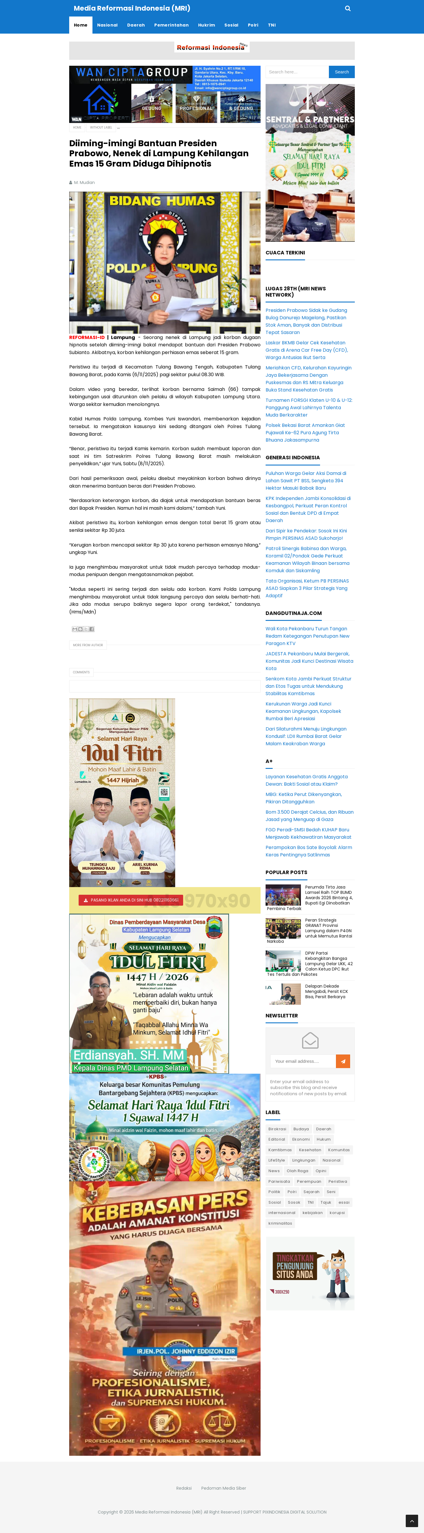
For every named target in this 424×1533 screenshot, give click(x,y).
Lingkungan (304, 1160)
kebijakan (313, 1212)
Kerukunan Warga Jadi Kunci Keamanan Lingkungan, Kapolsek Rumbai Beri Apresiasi (303, 711)
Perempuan (309, 1181)
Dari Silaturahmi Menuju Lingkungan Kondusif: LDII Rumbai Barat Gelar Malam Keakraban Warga (306, 736)
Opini (321, 1171)
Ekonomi (301, 1139)
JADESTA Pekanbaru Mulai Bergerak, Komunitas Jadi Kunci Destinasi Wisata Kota (309, 661)
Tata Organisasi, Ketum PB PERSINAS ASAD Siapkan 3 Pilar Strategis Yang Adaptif (307, 588)
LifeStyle (277, 1160)
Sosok (294, 1202)
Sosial (275, 1202)
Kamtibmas (280, 1150)
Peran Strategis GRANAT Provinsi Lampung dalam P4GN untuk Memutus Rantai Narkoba (309, 931)
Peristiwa (338, 1181)
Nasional (332, 1160)
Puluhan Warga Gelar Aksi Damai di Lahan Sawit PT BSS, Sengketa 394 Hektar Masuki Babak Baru (306, 480)
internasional (282, 1212)
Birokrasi (277, 1129)
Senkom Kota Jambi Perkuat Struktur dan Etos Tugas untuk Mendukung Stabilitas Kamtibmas (309, 686)
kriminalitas (280, 1223)
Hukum (324, 1139)
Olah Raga (298, 1171)
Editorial (277, 1139)
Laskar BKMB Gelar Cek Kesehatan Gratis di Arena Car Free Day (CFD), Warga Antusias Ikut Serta (307, 350)
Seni (331, 1192)
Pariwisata (279, 1181)
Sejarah (312, 1192)
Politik (275, 1192)
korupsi (337, 1212)
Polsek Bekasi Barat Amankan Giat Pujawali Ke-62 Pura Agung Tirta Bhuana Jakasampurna (305, 432)
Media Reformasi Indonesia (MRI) (169, 1512)
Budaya (301, 1129)
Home (77, 127)
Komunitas (339, 1150)
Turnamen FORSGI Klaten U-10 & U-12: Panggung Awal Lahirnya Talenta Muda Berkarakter (309, 407)
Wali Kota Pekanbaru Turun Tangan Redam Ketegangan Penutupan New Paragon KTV (308, 636)
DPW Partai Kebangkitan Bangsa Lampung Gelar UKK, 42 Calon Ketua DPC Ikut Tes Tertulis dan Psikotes (310, 964)
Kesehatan (310, 1150)
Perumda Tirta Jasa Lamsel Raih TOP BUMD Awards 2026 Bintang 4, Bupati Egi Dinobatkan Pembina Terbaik (310, 898)
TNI (311, 1202)
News (274, 1171)
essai (344, 1202)
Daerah (324, 1129)
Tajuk (326, 1202)
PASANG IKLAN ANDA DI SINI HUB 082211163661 (134, 900)
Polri (292, 1192)
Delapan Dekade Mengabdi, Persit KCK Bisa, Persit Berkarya (326, 991)
